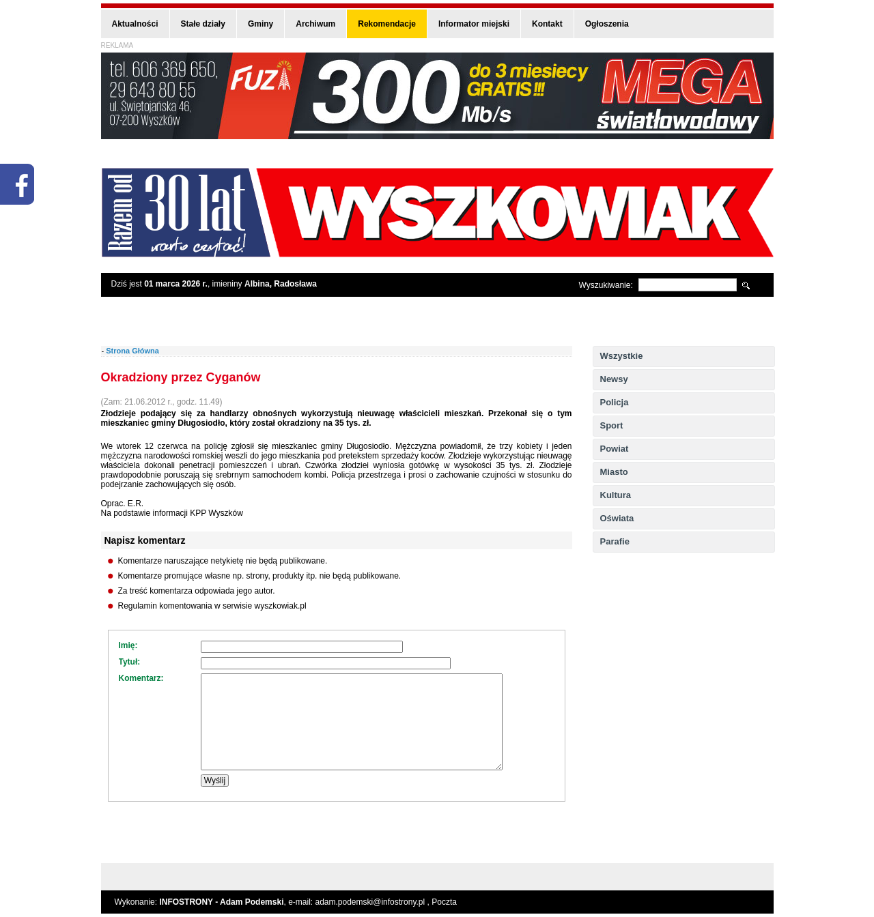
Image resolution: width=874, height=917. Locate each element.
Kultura (616, 495)
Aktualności (135, 24)
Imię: (128, 645)
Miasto (614, 472)
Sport (611, 425)
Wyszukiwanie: (606, 285)
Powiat (614, 448)
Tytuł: (130, 662)
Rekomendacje (387, 24)
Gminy (260, 24)
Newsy (614, 379)
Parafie (615, 541)
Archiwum (315, 24)
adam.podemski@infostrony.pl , (373, 902)
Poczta (444, 902)
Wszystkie (621, 356)
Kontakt (547, 24)
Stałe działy (203, 24)
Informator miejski (473, 24)
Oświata (617, 518)
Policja (614, 402)
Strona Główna (132, 351)
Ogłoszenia (607, 24)
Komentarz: (141, 678)
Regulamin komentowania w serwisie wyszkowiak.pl (212, 606)
